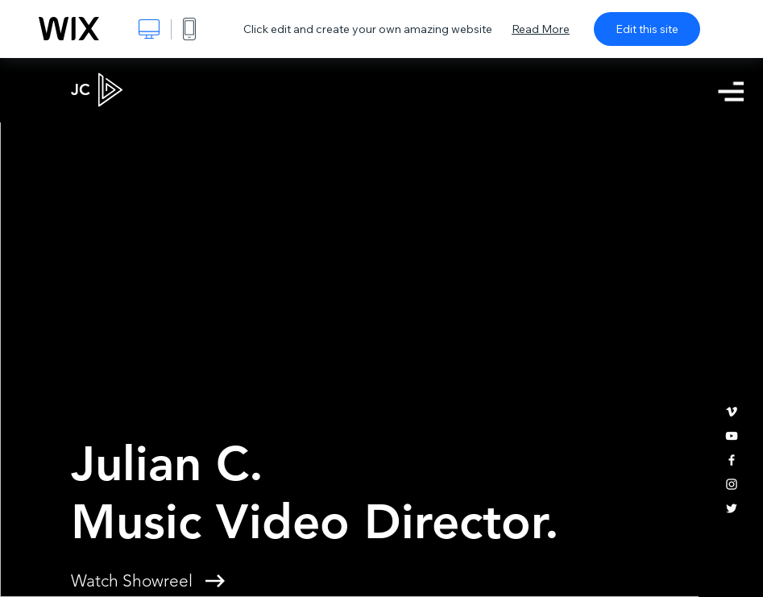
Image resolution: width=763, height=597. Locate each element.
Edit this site (647, 29)
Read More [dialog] (541, 29)
